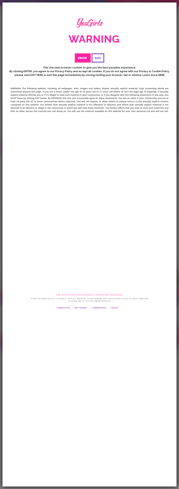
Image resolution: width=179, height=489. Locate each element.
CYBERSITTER (63, 307)
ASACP (114, 307)
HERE (161, 75)
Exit (98, 58)
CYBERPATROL (99, 307)
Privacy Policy (63, 71)
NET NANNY (81, 307)
